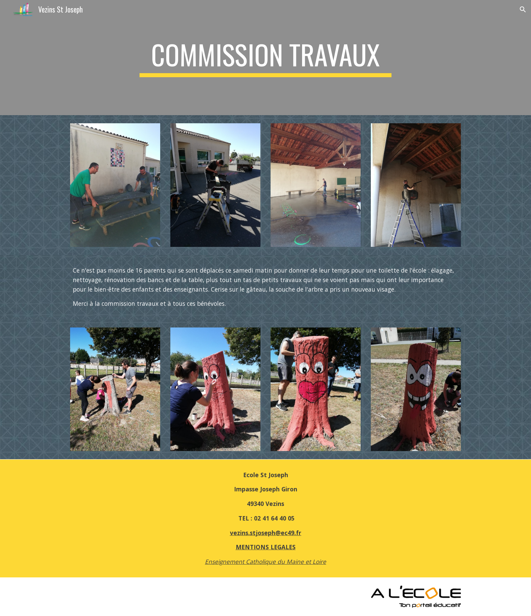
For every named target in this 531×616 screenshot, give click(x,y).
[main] (265, 57)
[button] (523, 9)
